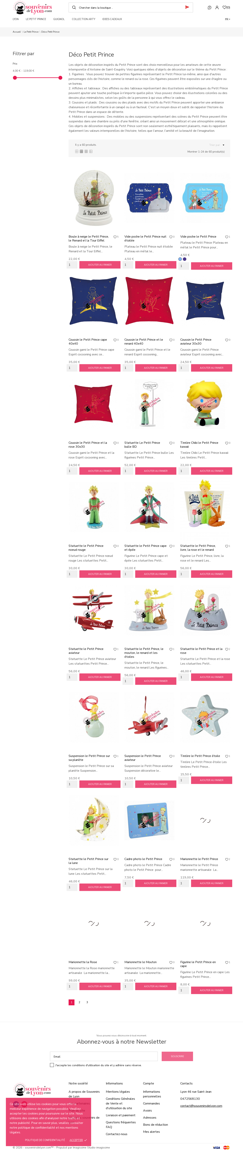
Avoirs (147, 1110)
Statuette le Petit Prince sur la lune (88, 861)
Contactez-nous (116, 1134)
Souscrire (177, 1056)
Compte (148, 1083)
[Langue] (227, 19)
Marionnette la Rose (83, 962)
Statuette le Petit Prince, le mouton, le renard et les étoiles (143, 653)
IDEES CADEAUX (112, 19)
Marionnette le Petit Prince (199, 859)
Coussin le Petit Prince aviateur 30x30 (195, 342)
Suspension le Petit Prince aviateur (142, 758)
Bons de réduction (155, 1125)
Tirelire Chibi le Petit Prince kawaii (199, 445)
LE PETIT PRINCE (36, 19)
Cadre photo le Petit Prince (143, 859)
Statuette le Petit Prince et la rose (201, 651)
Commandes (151, 1103)
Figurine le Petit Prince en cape (198, 964)
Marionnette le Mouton (140, 962)
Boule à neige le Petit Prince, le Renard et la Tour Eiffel (89, 238)
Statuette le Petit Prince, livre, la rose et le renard (198, 548)
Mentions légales (118, 1092)
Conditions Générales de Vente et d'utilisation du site (120, 1103)
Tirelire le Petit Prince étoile (200, 756)
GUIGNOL (59, 19)
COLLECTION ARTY (83, 19)
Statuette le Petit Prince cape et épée (145, 548)
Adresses (149, 1117)
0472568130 (190, 1099)
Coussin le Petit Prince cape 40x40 (88, 342)
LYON (16, 19)
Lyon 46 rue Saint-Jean (195, 1092)
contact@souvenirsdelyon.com (201, 1106)
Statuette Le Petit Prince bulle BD (142, 445)
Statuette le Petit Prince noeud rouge (86, 548)
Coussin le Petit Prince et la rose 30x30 (88, 445)
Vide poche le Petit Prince (198, 236)
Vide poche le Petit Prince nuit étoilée (145, 238)
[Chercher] (131, 7)
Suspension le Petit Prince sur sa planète (89, 758)
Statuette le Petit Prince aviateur (86, 651)
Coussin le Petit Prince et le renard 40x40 (143, 342)
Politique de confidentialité (45, 1140)
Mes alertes (151, 1132)
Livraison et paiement (120, 1115)
